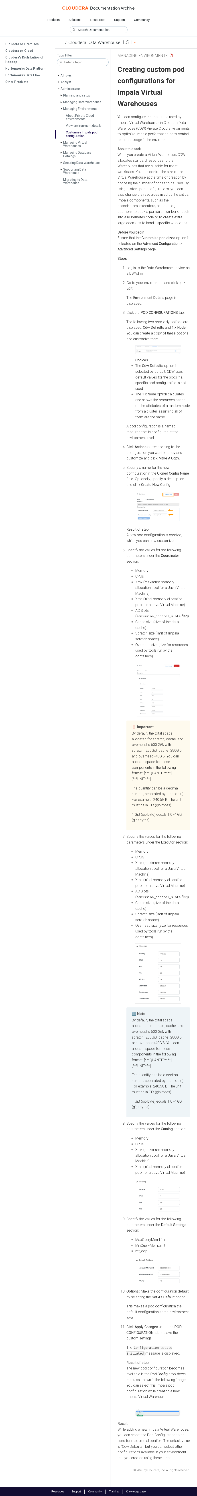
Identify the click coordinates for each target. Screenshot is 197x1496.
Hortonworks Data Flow (22, 75)
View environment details (84, 125)
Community (142, 20)
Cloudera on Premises (22, 44)
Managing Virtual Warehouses (75, 144)
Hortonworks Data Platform (26, 68)
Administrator (70, 89)
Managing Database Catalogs (77, 154)
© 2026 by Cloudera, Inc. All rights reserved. (161, 1470)
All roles (66, 75)
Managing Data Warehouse (82, 102)
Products (53, 20)
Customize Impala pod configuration (81, 134)
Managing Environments (80, 109)
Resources (97, 20)
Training (114, 1491)
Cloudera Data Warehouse (94, 42)
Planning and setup (76, 95)
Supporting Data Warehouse (74, 171)
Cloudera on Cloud (19, 50)
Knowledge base (136, 1491)
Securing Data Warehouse (81, 163)
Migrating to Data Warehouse (75, 181)
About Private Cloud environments (80, 117)
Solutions (75, 20)
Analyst (66, 82)
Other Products (16, 82)
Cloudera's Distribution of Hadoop (24, 60)
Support (119, 20)
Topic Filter (64, 55)
